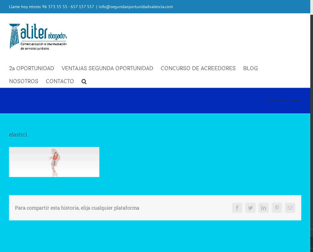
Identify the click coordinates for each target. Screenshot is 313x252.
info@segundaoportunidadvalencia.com (136, 6)
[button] (84, 80)
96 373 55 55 (54, 6)
